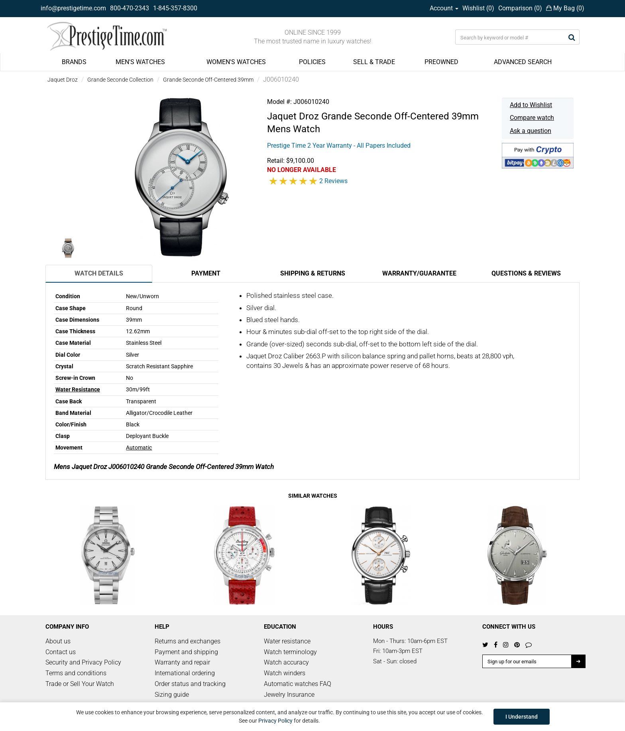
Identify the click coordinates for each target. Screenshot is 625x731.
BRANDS (74, 62)
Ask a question (530, 131)
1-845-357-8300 (175, 8)
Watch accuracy (286, 662)
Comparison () (520, 8)
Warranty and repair (182, 662)
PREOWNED (441, 62)
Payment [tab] (205, 273)
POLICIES (312, 62)
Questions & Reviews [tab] (526, 273)
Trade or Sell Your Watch (79, 684)
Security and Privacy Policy (83, 662)
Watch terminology (290, 652)
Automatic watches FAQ (297, 684)
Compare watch (532, 117)
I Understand (521, 716)
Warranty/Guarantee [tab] (419, 273)
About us (58, 641)
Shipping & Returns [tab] (312, 273)
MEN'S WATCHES (140, 62)
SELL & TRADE (374, 62)
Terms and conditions (75, 673)
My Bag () (565, 8)
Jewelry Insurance (289, 694)
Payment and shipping (186, 652)
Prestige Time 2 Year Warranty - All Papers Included (339, 145)
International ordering (185, 673)
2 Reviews (333, 181)
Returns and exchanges (187, 641)
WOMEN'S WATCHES (236, 62)
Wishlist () (478, 8)
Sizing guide (172, 694)
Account (444, 8)
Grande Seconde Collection (120, 79)
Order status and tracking (190, 684)
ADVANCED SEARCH (523, 62)
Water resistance (287, 641)
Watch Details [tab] (99, 273)
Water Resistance (77, 389)
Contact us (60, 652)
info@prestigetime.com (73, 8)
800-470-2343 (129, 8)
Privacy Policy (275, 720)
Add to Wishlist (531, 105)
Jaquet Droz (62, 79)
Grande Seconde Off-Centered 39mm (208, 79)
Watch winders (284, 673)
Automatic (139, 447)
